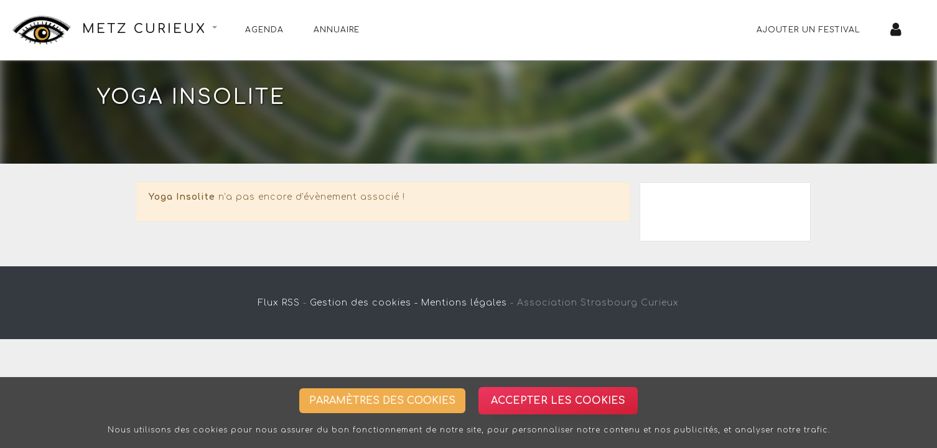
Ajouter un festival (808, 30)
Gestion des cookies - (364, 302)
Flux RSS (279, 302)
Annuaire (337, 30)
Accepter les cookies (558, 400)
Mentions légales (464, 302)
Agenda (264, 30)
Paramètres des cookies (382, 400)
